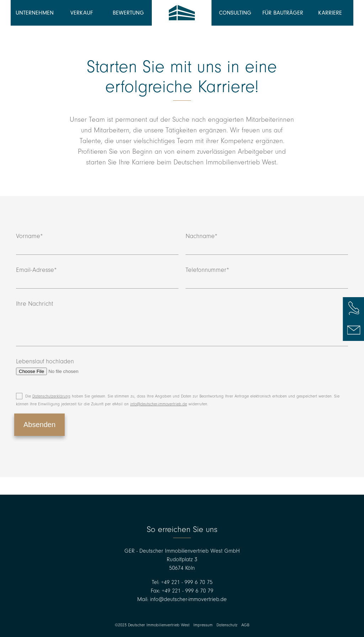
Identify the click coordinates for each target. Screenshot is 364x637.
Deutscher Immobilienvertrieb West (181, 13)
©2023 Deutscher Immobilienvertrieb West (152, 625)
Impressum (203, 625)
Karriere (330, 13)
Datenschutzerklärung (51, 396)
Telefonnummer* (267, 278)
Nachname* (267, 244)
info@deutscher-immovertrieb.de (158, 404)
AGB (245, 625)
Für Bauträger (282, 13)
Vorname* (97, 244)
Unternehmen (35, 13)
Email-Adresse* (97, 278)
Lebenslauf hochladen (61, 366)
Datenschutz (226, 625)
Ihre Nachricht (182, 323)
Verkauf (81, 13)
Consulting (235, 13)
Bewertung (128, 13)
